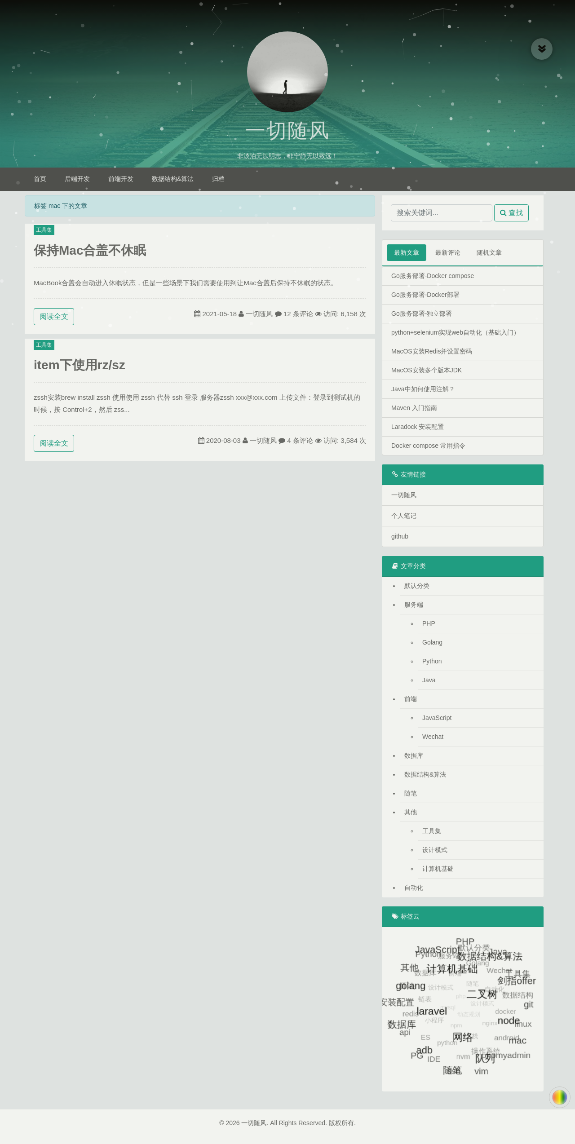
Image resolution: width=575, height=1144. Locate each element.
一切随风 (287, 130)
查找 (511, 212)
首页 (40, 178)
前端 (410, 698)
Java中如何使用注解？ (423, 389)
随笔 (410, 793)
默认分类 (416, 585)
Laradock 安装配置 (417, 426)
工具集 (44, 230)
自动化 (413, 887)
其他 (410, 812)
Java (429, 680)
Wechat (432, 736)
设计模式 (434, 849)
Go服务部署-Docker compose (432, 275)
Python (432, 661)
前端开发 (120, 178)
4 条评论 (300, 440)
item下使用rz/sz (79, 365)
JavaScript (436, 717)
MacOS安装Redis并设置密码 (431, 351)
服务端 (413, 604)
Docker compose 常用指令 (428, 445)
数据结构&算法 (173, 178)
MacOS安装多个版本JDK (426, 370)
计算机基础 (438, 868)
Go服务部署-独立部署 (421, 313)
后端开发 (77, 178)
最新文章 (406, 252)
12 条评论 (298, 314)
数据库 (413, 755)
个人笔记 (403, 515)
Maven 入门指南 (414, 407)
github (399, 536)
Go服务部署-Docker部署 (425, 294)
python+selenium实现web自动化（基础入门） (455, 332)
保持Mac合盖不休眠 (90, 250)
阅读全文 (54, 316)
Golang (432, 642)
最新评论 (447, 252)
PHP (428, 623)
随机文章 (489, 252)
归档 (218, 178)
